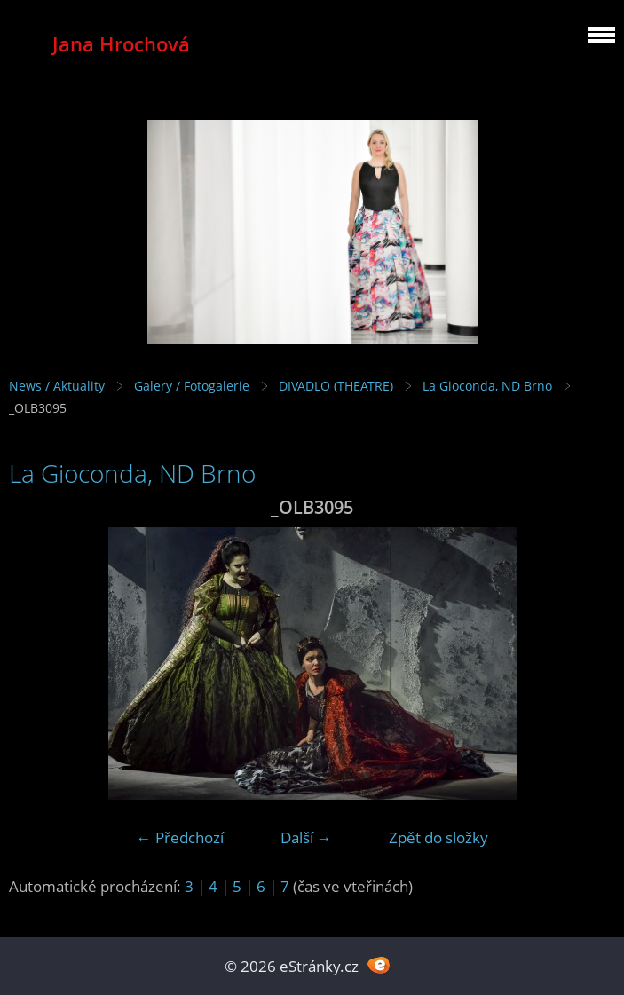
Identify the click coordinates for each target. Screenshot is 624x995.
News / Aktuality (57, 385)
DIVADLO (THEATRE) (336, 385)
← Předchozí (180, 837)
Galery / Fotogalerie (191, 385)
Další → (306, 837)
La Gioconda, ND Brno (487, 385)
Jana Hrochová (121, 44)
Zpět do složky (438, 837)
